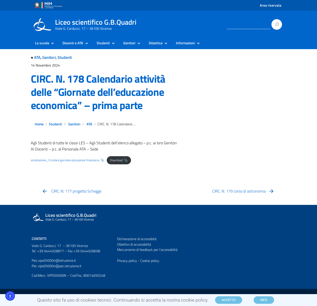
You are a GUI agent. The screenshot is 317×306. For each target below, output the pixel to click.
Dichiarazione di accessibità (137, 238)
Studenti (64, 57)
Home (39, 124)
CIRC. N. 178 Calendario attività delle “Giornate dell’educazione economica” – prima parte (98, 92)
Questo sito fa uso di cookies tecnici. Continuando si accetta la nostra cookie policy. (122, 301)
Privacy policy (127, 260)
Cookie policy (149, 260)
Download (116, 160)
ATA (37, 57)
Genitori (49, 57)
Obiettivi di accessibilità (134, 244)
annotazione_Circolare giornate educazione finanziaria (65, 160)
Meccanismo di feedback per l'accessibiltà (147, 249)
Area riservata (270, 5)
